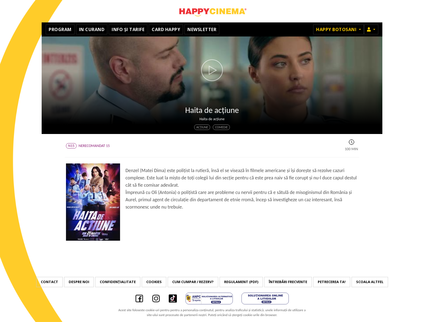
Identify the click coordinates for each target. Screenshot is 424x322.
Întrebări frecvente (288, 281)
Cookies (154, 281)
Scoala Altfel (369, 281)
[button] (371, 29)
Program (60, 29)
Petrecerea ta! (332, 281)
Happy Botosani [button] (337, 29)
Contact (49, 281)
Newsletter (201, 29)
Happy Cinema (212, 11)
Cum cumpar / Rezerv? (193, 281)
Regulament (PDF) (241, 281)
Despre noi (79, 281)
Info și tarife (128, 29)
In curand (92, 29)
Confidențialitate (118, 281)
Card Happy (166, 29)
